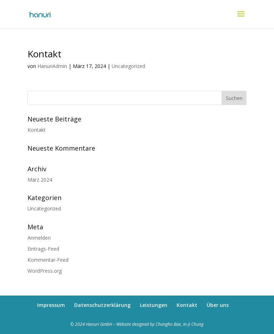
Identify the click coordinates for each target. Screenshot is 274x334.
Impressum (51, 305)
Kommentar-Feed (47, 259)
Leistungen (153, 305)
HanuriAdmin (52, 66)
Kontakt (44, 53)
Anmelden (39, 237)
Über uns (218, 305)
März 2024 (39, 179)
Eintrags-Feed (43, 248)
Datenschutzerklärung (102, 305)
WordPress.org (44, 270)
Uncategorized (128, 66)
